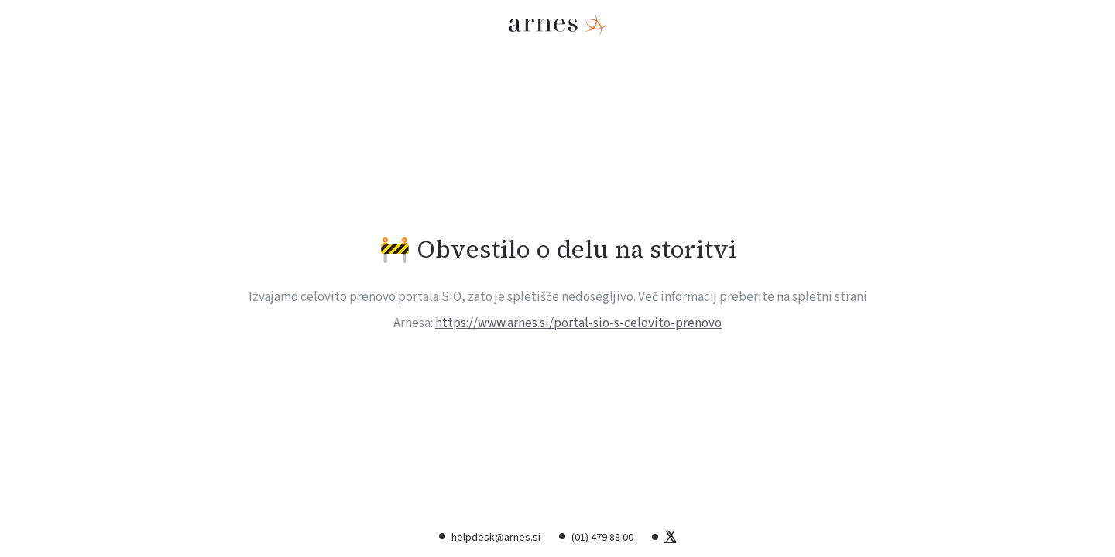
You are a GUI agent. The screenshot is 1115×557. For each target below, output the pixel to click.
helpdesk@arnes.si (495, 537)
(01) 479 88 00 (602, 537)
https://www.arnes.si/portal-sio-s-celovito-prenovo (578, 323)
